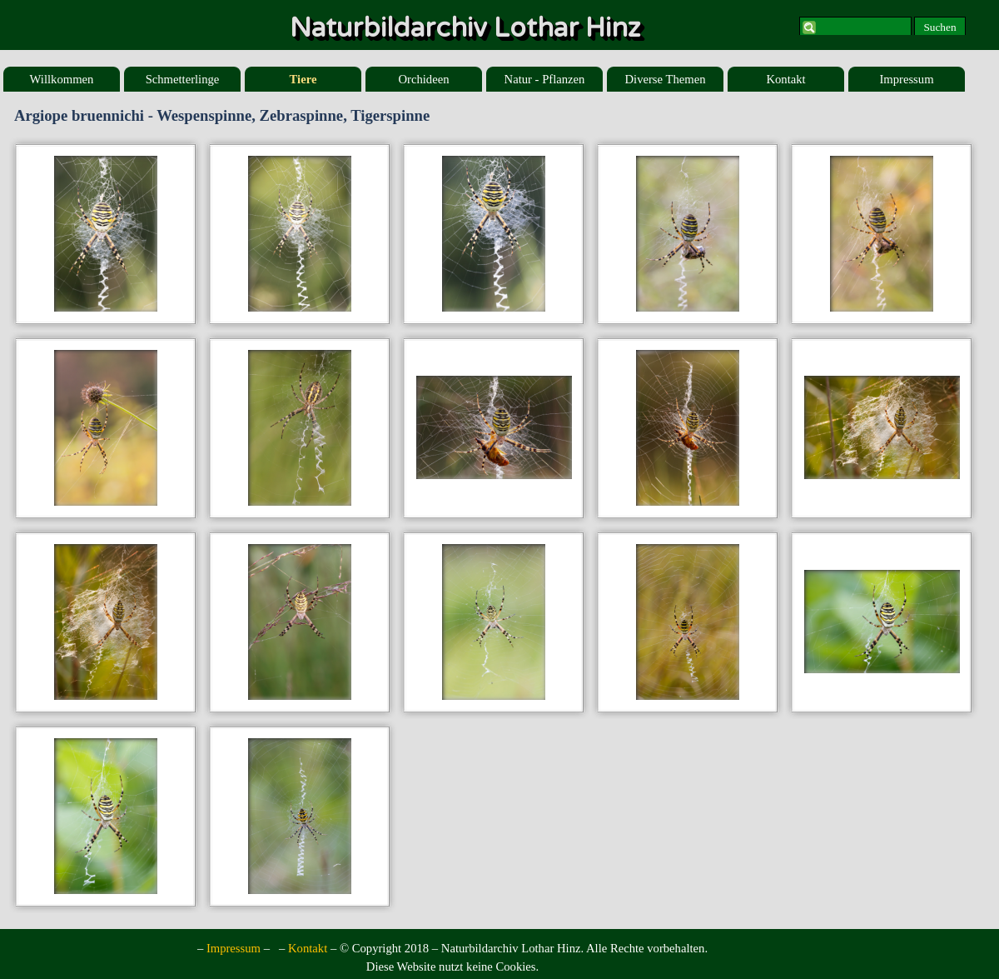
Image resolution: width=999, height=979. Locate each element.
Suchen (939, 27)
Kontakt (785, 79)
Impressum (906, 79)
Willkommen (62, 79)
